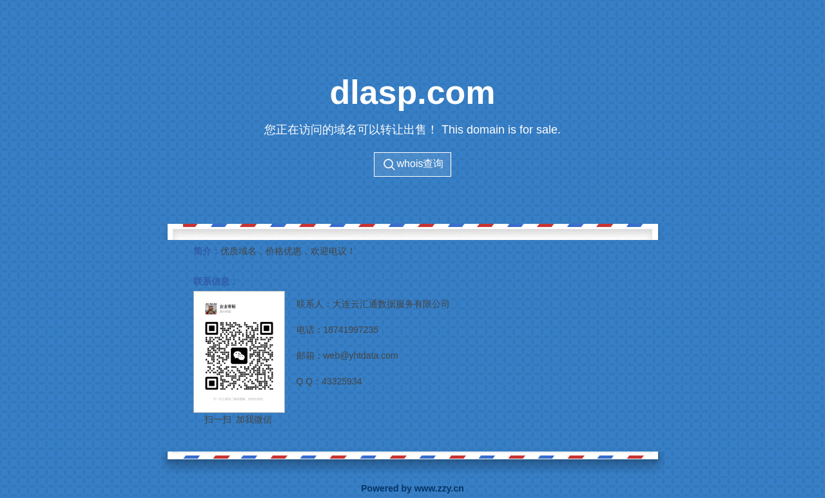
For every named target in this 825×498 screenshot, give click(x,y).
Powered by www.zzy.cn (412, 488)
